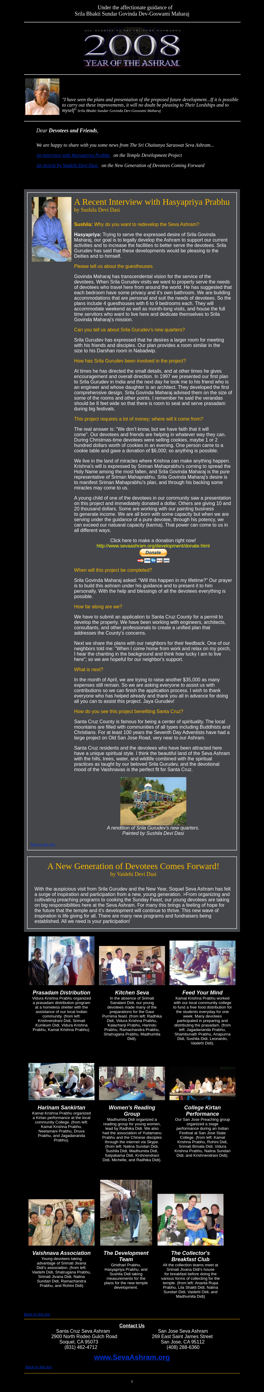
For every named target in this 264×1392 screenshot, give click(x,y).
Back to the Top (43, 844)
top (95, 7)
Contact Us (132, 1325)
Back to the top (37, 1314)
